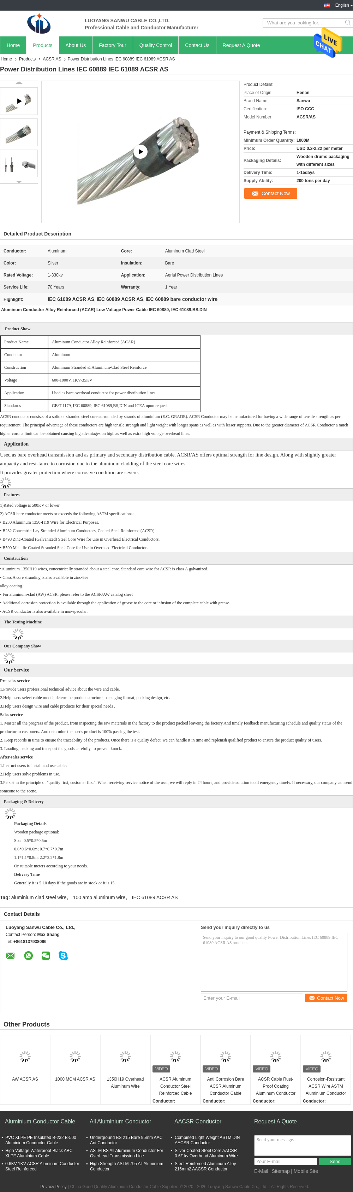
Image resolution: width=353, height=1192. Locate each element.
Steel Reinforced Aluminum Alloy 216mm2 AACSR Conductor (205, 1166)
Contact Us (197, 45)
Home (13, 45)
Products (42, 45)
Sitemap (280, 1171)
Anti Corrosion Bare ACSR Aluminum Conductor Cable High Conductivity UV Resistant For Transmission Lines (225, 1087)
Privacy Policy (53, 1186)
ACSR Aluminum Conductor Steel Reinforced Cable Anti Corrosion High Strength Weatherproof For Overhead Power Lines (175, 1087)
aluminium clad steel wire (38, 897)
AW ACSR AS (25, 1079)
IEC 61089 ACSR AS (155, 897)
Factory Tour (112, 45)
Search (348, 23)
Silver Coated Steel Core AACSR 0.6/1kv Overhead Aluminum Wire (206, 1153)
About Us (76, 45)
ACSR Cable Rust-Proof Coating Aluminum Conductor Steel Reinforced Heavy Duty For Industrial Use (275, 1087)
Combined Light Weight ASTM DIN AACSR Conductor (207, 1140)
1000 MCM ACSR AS (75, 1079)
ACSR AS (52, 59)
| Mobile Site (304, 1171)
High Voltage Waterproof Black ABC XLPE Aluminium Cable (38, 1153)
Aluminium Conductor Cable (40, 1121)
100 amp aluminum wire (99, 897)
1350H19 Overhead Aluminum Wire (125, 1083)
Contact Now (276, 193)
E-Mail (261, 1171)
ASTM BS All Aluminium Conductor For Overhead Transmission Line (126, 1153)
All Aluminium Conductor (120, 1121)
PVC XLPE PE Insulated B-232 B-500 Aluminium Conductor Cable (40, 1140)
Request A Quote (241, 45)
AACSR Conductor (197, 1121)
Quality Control (155, 45)
